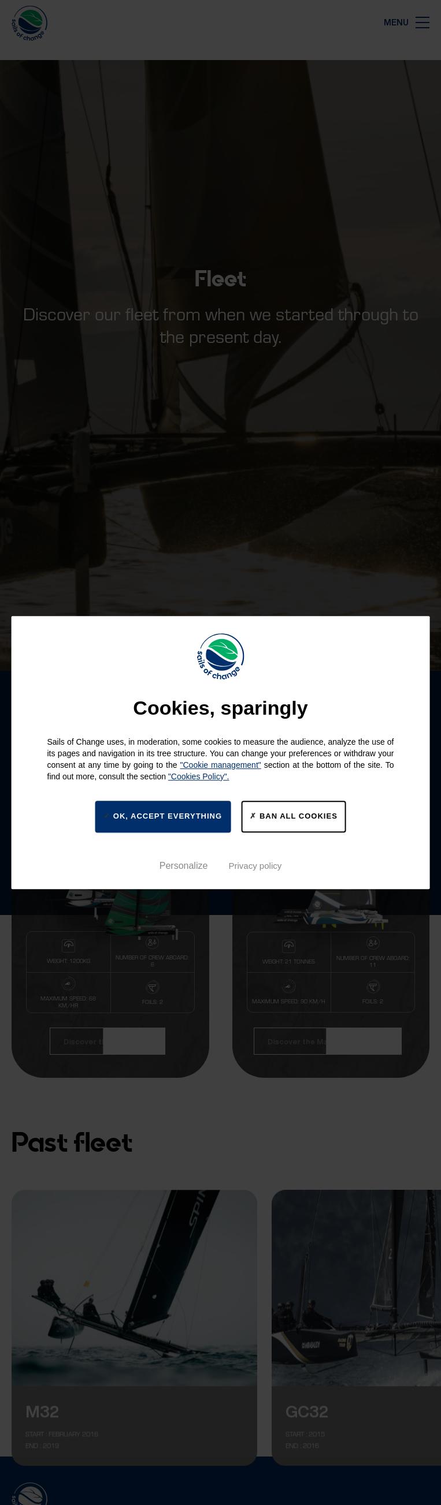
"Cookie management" (220, 765)
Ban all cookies (294, 816)
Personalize (184, 866)
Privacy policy (255, 866)
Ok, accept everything (162, 816)
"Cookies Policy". (198, 776)
